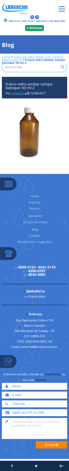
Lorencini (17, 93)
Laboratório (35, 216)
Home (6, 57)
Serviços (34, 209)
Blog (35, 229)
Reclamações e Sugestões (34, 242)
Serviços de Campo (35, 222)
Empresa (34, 202)
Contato (34, 236)
